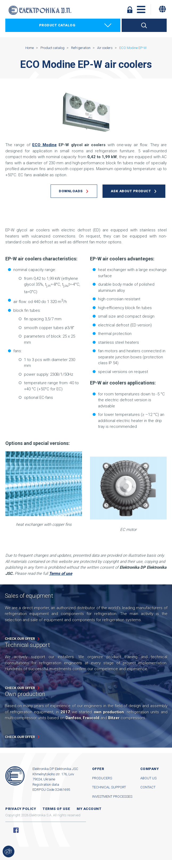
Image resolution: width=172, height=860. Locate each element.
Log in (130, 9)
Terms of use (56, 809)
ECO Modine (44, 144)
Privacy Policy (20, 809)
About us (148, 778)
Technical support (109, 787)
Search (144, 25)
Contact (147, 787)
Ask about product (131, 191)
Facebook (16, 830)
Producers (102, 778)
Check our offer (20, 639)
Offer (98, 769)
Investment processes (112, 796)
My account (89, 809)
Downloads (71, 191)
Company (149, 769)
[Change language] (162, 9)
